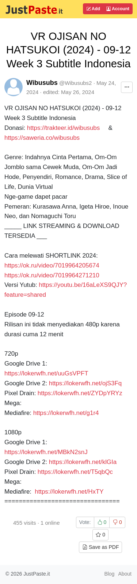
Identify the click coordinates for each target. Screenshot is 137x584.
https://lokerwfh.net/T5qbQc (75, 471)
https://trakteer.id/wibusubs (63, 127)
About (125, 574)
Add (93, 8)
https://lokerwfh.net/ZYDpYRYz (80, 393)
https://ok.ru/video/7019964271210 (52, 275)
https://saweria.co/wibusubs (42, 137)
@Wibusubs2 (75, 83)
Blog (109, 574)
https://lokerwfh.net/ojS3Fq (85, 383)
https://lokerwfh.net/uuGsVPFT (46, 373)
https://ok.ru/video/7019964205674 (51, 265)
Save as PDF (100, 547)
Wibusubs (42, 82)
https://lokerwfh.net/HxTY (69, 491)
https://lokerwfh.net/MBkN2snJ (46, 452)
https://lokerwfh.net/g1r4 (66, 412)
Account (117, 8)
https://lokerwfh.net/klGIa (83, 461)
